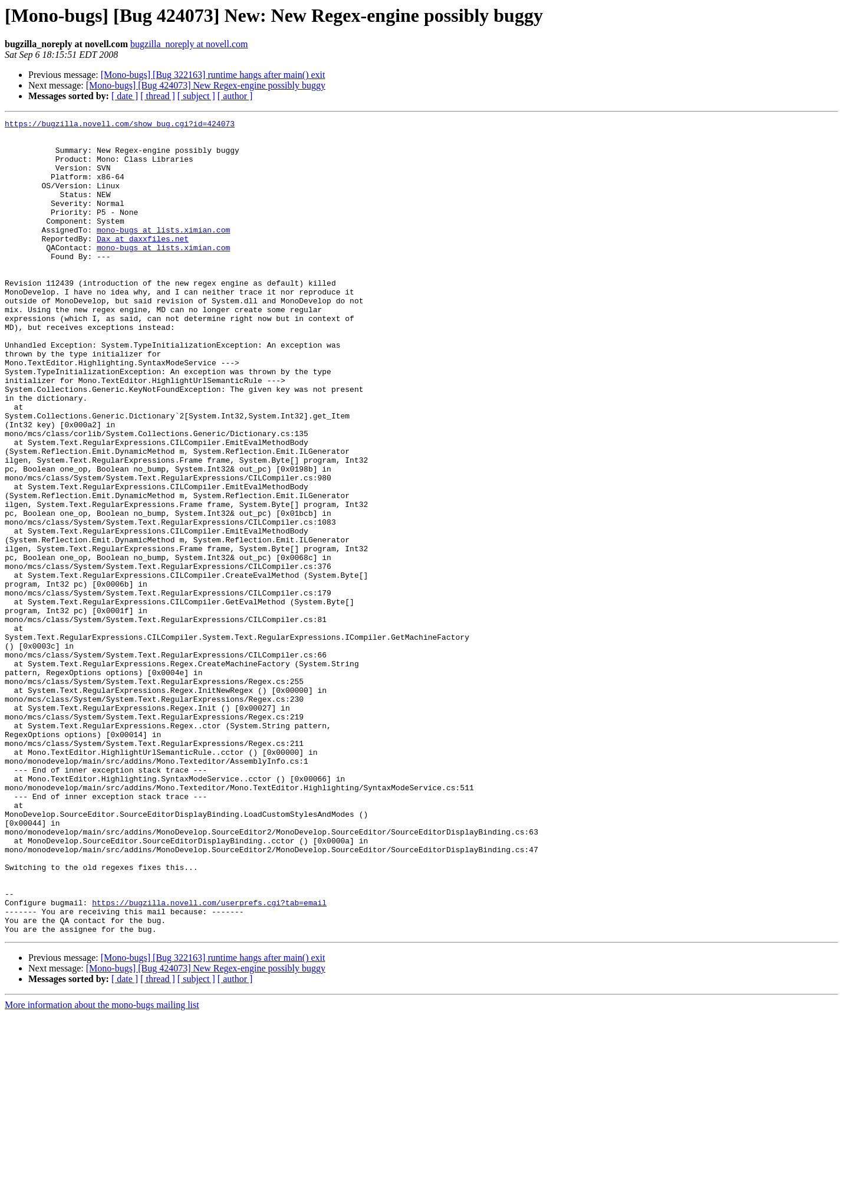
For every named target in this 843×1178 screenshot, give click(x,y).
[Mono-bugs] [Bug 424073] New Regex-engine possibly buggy (205, 85)
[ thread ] (157, 96)
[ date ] (124, 96)
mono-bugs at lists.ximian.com (163, 252)
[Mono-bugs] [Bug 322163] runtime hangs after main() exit (213, 75)
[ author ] (235, 96)
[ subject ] (196, 96)
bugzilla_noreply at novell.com (189, 44)
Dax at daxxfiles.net (143, 263)
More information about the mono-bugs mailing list (102, 1168)
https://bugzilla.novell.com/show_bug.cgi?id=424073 (120, 125)
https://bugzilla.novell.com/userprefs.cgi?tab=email (209, 1060)
